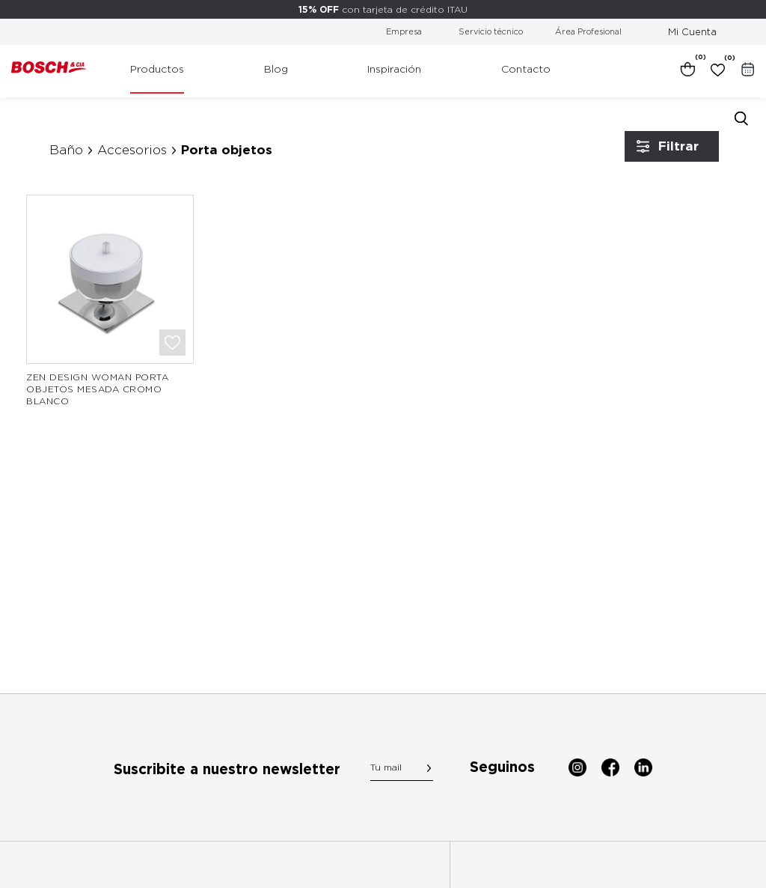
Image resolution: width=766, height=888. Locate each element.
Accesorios (132, 149)
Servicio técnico (491, 31)
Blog (276, 69)
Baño (66, 149)
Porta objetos (226, 150)
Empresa (404, 31)
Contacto (526, 69)
